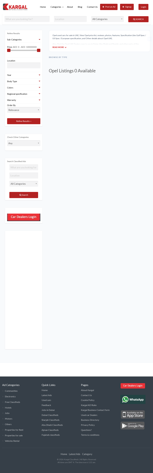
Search (138, 19)
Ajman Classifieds (50, 430)
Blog (80, 7)
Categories (56, 7)
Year (9, 75)
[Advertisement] (23, 290)
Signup (127, 6)
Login (143, 7)
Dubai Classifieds (50, 415)
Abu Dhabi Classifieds (52, 425)
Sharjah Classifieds (50, 420)
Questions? (86, 430)
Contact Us (92, 7)
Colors (10, 87)
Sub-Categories (14, 39)
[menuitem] (43, 7)
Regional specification (17, 94)
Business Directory (90, 420)
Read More (59, 47)
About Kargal (87, 390)
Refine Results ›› (23, 121)
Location (11, 60)
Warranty (11, 100)
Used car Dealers (89, 415)
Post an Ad (108, 6)
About (70, 7)
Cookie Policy (87, 400)
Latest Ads (47, 395)
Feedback (46, 405)
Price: (22, 47)
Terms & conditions (90, 434)
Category (87, 454)
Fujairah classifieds (51, 434)
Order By (23, 108)
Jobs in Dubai (48, 410)
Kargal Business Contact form (95, 410)
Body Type (12, 81)
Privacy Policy (88, 425)
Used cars (46, 400)
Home (43, 7)
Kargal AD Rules (89, 405)
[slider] (8, 50)
